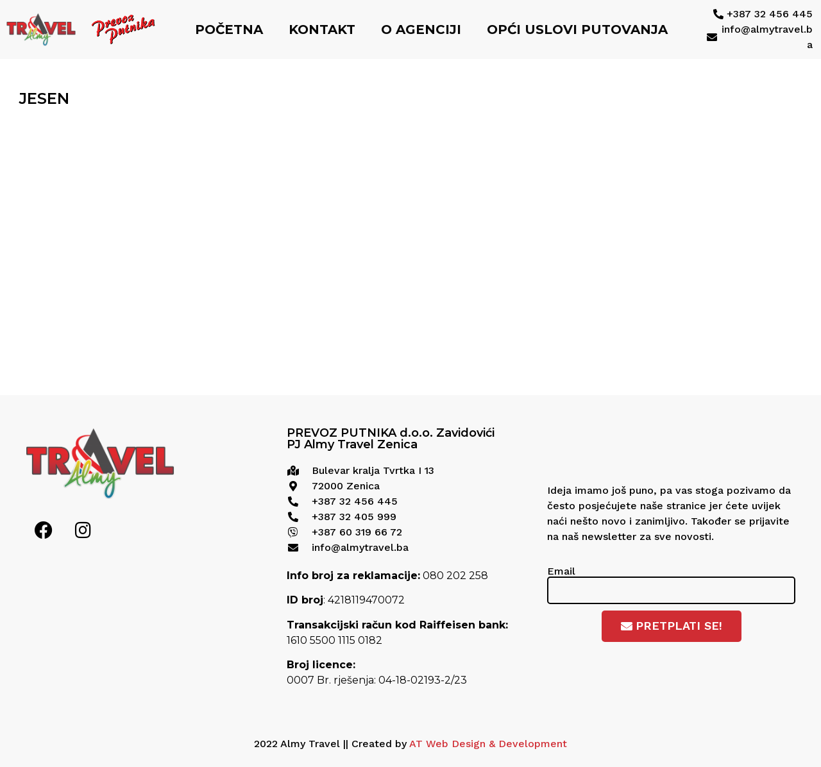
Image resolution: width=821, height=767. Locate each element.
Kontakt (322, 29)
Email (561, 571)
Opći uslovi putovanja (577, 29)
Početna (229, 29)
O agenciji (421, 29)
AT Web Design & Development (488, 744)
